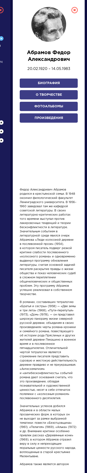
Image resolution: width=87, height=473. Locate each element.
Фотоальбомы (48, 106)
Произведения (49, 118)
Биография (49, 83)
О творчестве (49, 94)
